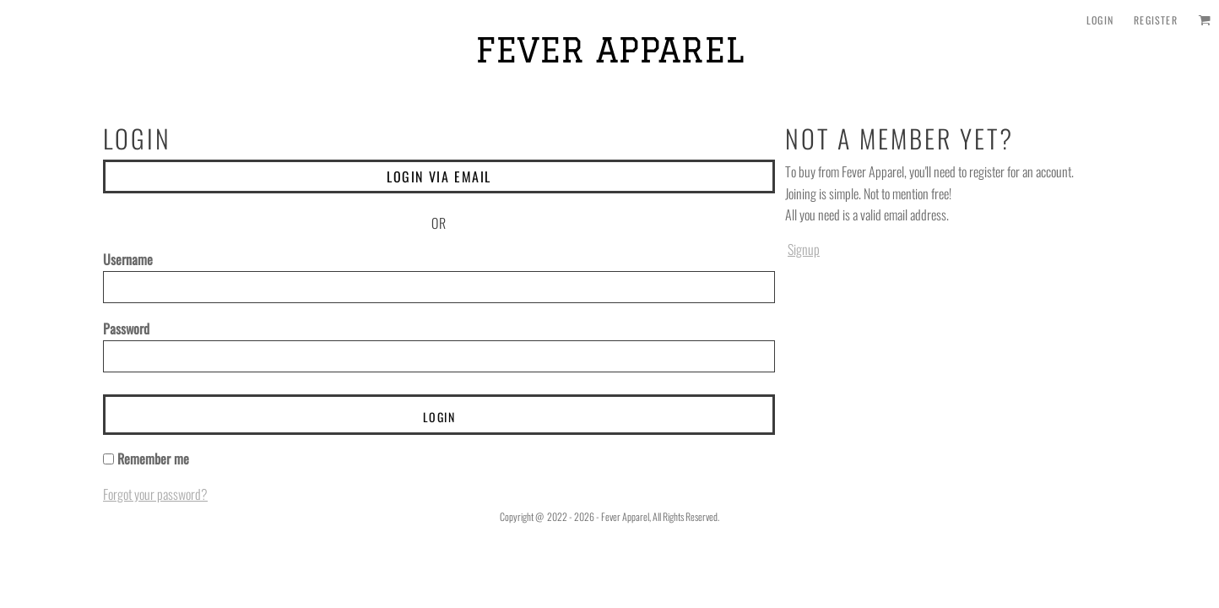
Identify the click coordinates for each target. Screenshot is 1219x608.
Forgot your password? (155, 494)
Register (1156, 20)
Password (126, 328)
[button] (1204, 20)
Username (128, 259)
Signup (804, 249)
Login (1099, 20)
